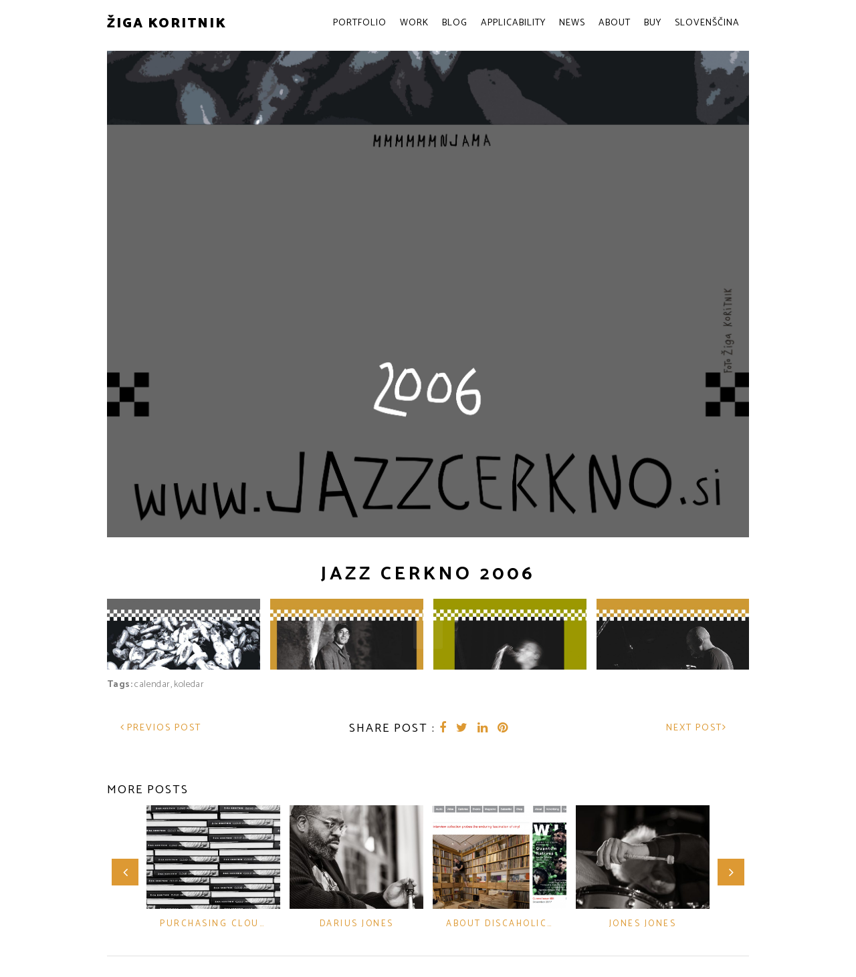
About (615, 23)
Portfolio (360, 23)
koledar (189, 680)
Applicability (513, 23)
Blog (454, 23)
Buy (652, 23)
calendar (152, 680)
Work (414, 23)
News (572, 23)
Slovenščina (707, 23)
